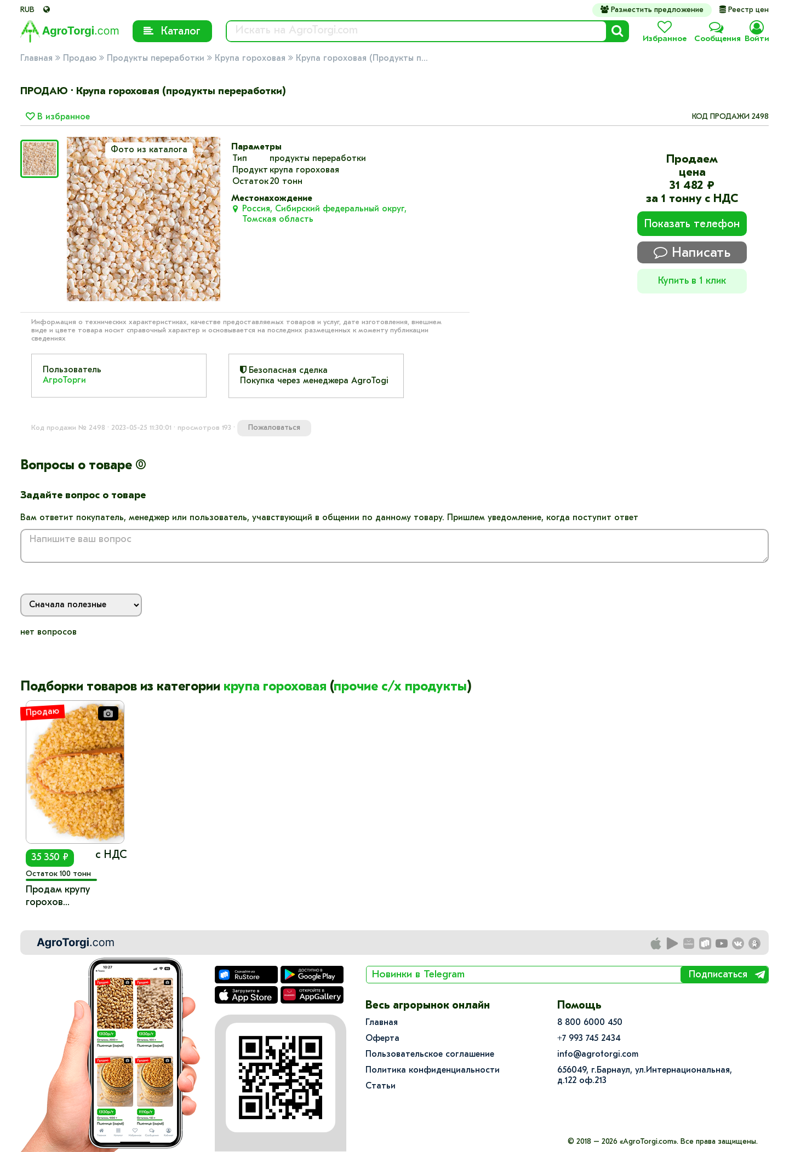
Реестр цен (744, 10)
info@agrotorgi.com (597, 1054)
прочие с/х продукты (400, 687)
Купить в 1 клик (692, 281)
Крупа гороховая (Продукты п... (362, 58)
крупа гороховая (275, 687)
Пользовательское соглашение (429, 1054)
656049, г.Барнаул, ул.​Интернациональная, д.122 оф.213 (644, 1075)
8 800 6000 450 (589, 1022)
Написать (692, 252)
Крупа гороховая (250, 58)
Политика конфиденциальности (432, 1070)
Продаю (79, 58)
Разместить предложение (652, 9)
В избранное (58, 117)
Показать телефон (692, 224)
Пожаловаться (274, 428)
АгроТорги (64, 380)
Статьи (380, 1086)
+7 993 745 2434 (589, 1038)
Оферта (382, 1038)
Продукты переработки (155, 58)
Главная (36, 58)
